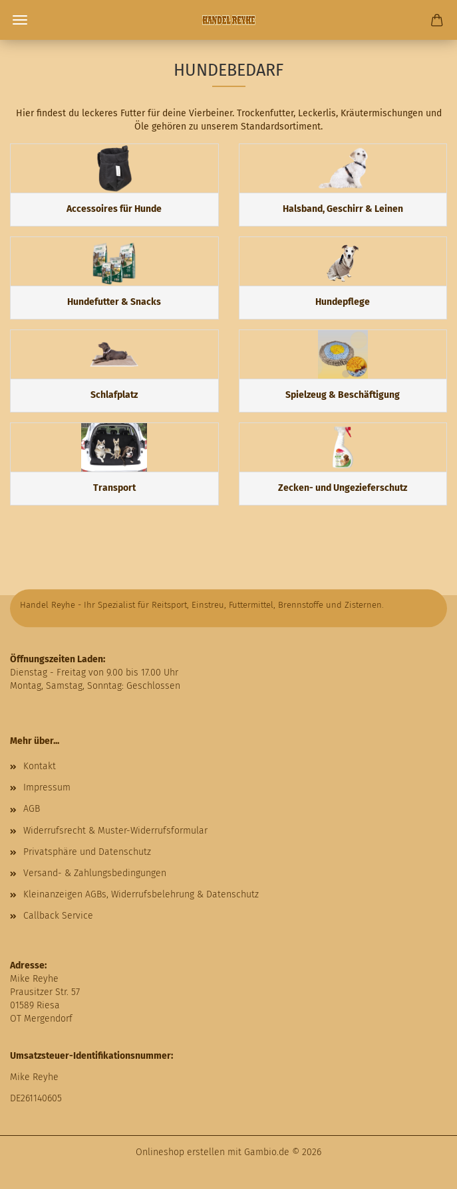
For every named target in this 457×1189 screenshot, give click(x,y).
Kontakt (39, 766)
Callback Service (58, 915)
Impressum (47, 787)
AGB (31, 808)
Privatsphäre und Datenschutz (87, 852)
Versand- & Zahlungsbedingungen (94, 873)
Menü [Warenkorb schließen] (20, 20)
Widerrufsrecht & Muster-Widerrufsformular (115, 830)
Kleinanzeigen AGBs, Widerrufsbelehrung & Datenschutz (141, 894)
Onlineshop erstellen (180, 1152)
